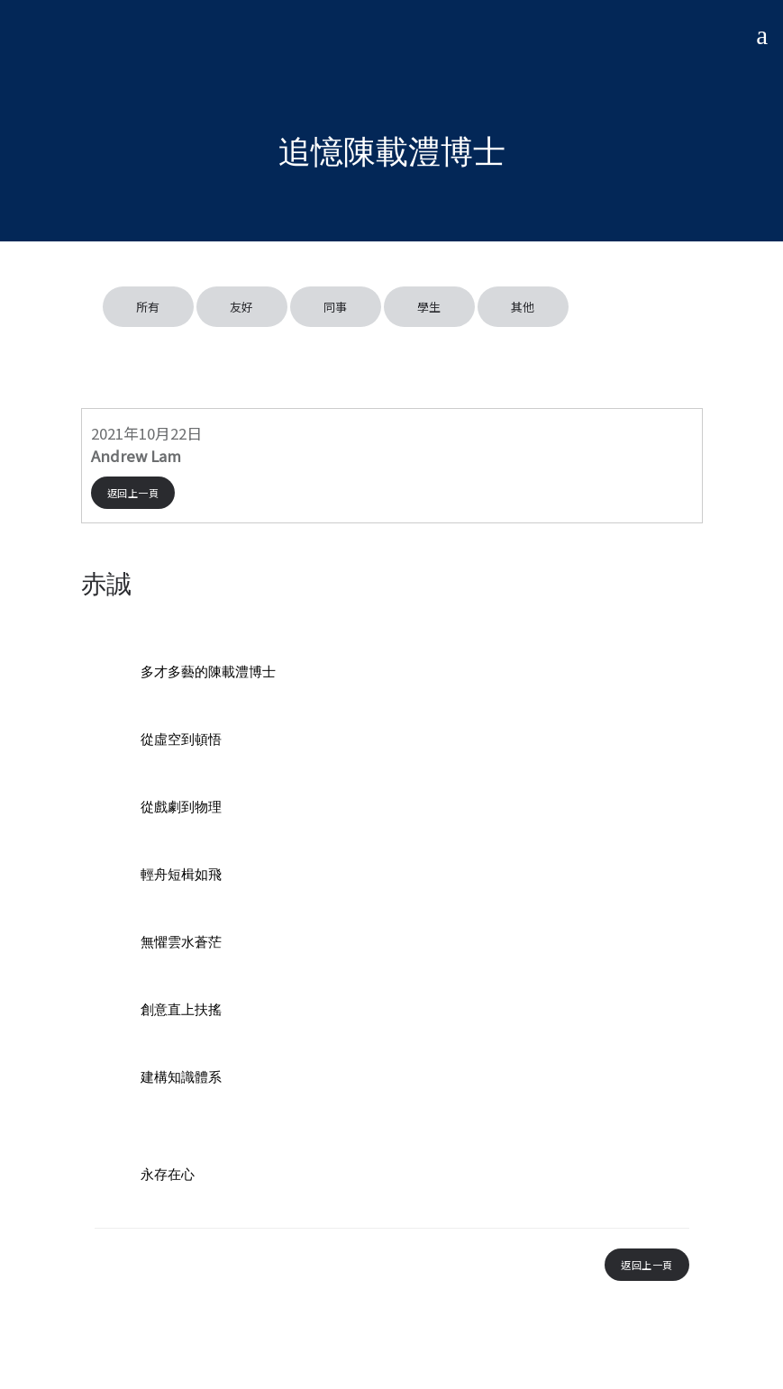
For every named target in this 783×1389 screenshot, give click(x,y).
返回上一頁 (133, 493)
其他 (523, 306)
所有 (148, 306)
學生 (429, 306)
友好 (242, 306)
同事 (335, 306)
